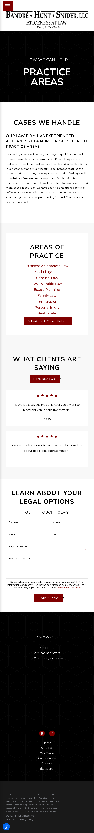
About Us (47, 748)
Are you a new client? (19, 546)
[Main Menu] (8, 6)
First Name (14, 522)
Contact (47, 763)
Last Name (56, 522)
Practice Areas (47, 758)
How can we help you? (20, 558)
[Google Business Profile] (42, 733)
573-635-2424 (47, 637)
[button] (6, 826)
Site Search (47, 768)
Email (53, 534)
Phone (11, 534)
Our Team (47, 753)
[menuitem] (47, 743)
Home (47, 743)
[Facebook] (52, 733)
